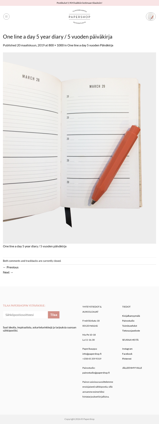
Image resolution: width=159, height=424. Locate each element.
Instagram (127, 348)
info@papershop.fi (92, 353)
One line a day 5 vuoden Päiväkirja (90, 45)
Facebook (127, 353)
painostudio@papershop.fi (96, 372)
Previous (11, 267)
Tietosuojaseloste (131, 330)
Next (8, 272)
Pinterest (126, 358)
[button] (6, 16)
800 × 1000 (56, 45)
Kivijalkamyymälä (131, 315)
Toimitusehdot (129, 325)
